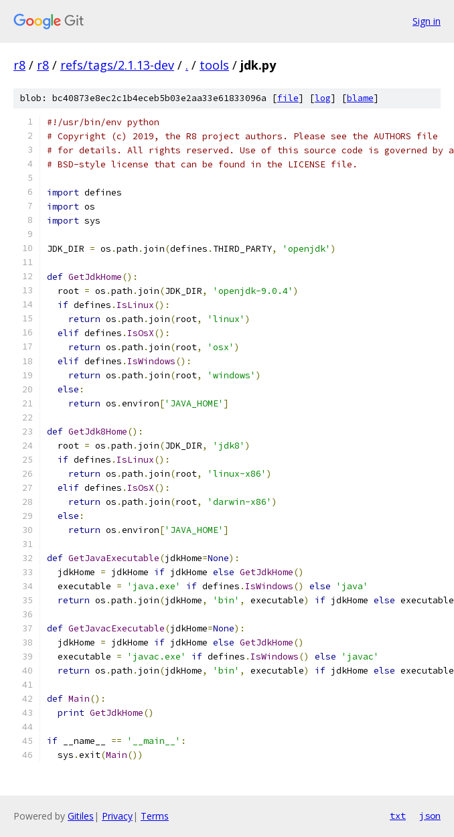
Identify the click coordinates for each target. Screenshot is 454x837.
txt (398, 816)
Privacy (117, 816)
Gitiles (81, 816)
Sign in (426, 21)
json (430, 816)
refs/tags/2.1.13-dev (117, 65)
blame (360, 98)
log (323, 98)
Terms (155, 816)
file (288, 98)
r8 (19, 65)
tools (214, 65)
